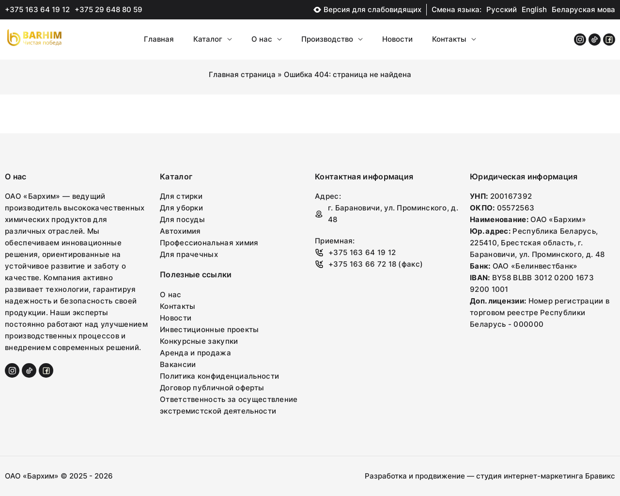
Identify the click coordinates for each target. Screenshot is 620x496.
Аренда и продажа (195, 352)
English (534, 9)
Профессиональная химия (209, 242)
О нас (266, 39)
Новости (397, 39)
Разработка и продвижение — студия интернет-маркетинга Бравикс (490, 475)
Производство (332, 39)
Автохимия (180, 231)
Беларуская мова (583, 9)
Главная (159, 39)
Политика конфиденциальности (219, 376)
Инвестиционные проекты (209, 329)
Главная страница (242, 74)
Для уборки (181, 207)
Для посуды (182, 219)
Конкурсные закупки (199, 341)
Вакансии (178, 364)
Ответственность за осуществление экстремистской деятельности (229, 405)
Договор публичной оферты (212, 387)
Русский (501, 9)
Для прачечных (189, 254)
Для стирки (181, 196)
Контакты (454, 39)
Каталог (212, 39)
